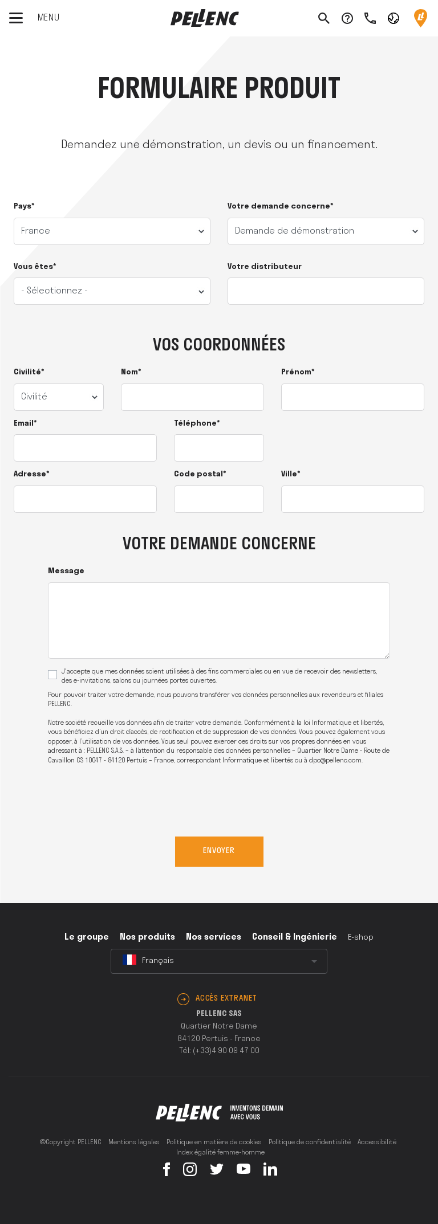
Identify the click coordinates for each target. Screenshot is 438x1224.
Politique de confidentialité (310, 1142)
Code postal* (200, 474)
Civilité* (29, 372)
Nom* (131, 372)
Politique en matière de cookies (214, 1142)
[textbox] (219, 961)
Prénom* (298, 372)
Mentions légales (134, 1142)
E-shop (361, 937)
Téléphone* (197, 423)
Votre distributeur (265, 267)
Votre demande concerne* (281, 206)
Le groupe (86, 937)
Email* (25, 423)
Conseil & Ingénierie (294, 937)
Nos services (213, 937)
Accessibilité (377, 1142)
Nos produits (147, 937)
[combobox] (219, 961)
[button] (393, 17)
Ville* (291, 474)
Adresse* (32, 474)
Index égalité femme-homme (220, 1152)
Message (66, 571)
